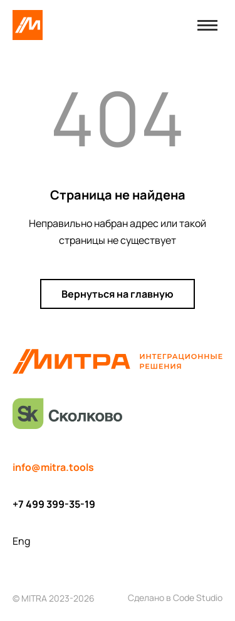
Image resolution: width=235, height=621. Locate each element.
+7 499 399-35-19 (54, 504)
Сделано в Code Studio (175, 597)
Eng (21, 541)
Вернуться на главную (117, 294)
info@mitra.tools (53, 467)
